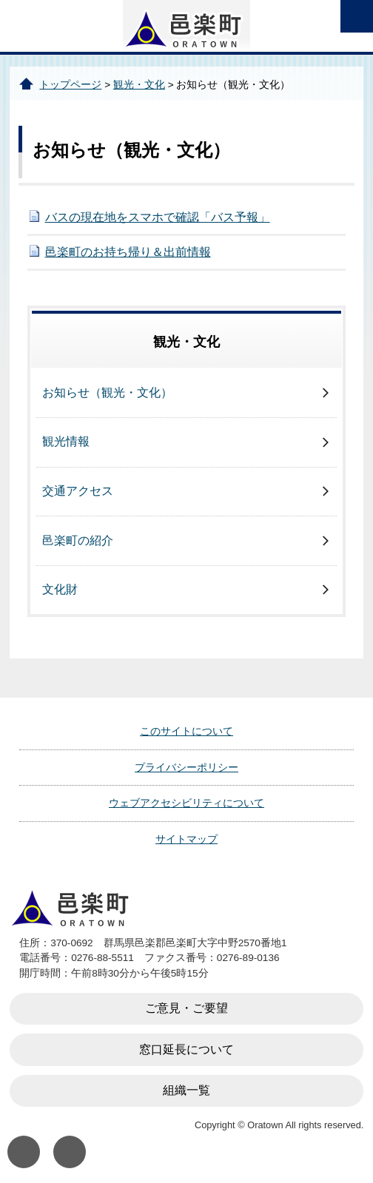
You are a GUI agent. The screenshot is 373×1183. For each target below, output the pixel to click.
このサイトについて (186, 731)
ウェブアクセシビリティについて (186, 803)
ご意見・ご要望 (186, 1008)
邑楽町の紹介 (77, 540)
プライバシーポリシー (186, 767)
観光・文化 (139, 84)
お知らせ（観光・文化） (107, 392)
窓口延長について (186, 1049)
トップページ (70, 84)
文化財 (60, 589)
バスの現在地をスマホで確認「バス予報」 (157, 217)
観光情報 (66, 441)
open (356, 16)
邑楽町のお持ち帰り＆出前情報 (128, 252)
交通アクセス (77, 491)
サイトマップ (186, 839)
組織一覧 (186, 1090)
